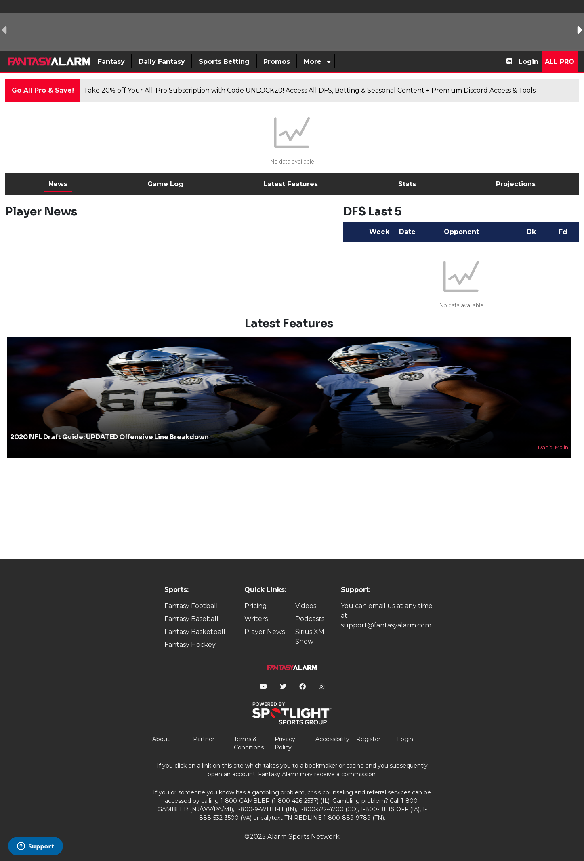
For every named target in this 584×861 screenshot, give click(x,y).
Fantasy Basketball (194, 632)
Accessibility (332, 739)
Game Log (165, 184)
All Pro (559, 61)
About (161, 739)
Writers (256, 619)
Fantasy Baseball (191, 619)
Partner (203, 739)
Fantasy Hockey (190, 644)
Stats (407, 184)
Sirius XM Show (309, 636)
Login (528, 61)
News (57, 184)
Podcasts (309, 619)
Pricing (255, 606)
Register (368, 739)
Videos (305, 606)
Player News (264, 632)
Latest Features (290, 184)
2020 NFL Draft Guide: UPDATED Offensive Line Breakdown (109, 437)
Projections (516, 184)
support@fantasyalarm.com (386, 625)
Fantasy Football (191, 606)
